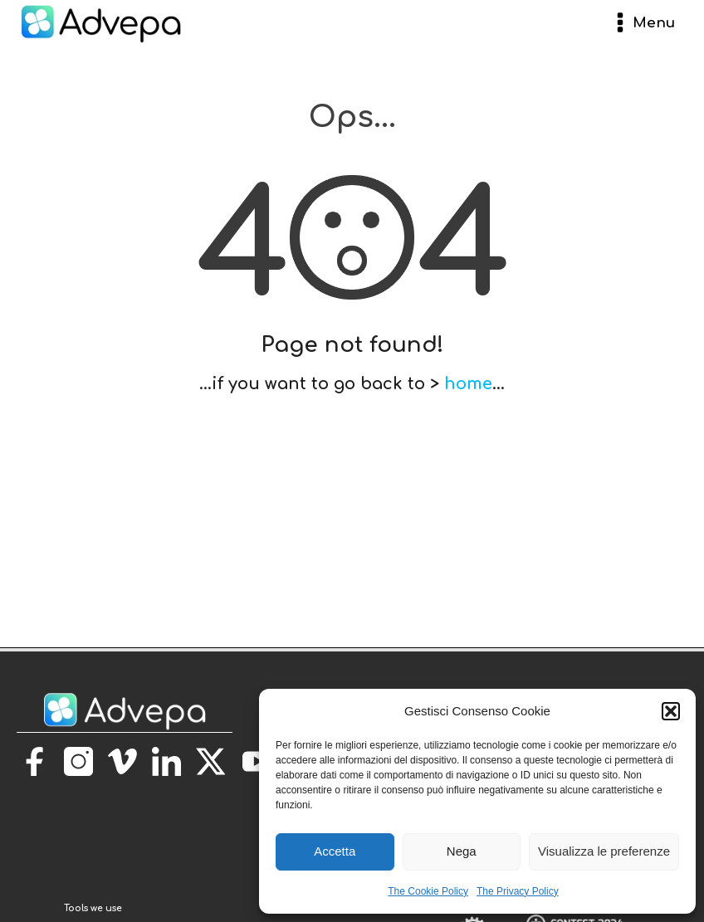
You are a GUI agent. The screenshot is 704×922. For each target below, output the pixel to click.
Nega (462, 851)
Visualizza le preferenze (604, 851)
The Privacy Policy (518, 891)
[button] (670, 711)
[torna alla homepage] (93, 891)
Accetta (334, 851)
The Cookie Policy (428, 891)
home (468, 383)
